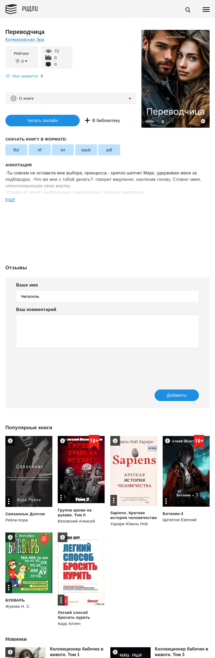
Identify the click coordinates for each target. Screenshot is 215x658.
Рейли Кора (16, 520)
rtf (40, 150)
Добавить (174, 395)
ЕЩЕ (10, 200)
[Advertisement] (107, 225)
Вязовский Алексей (76, 521)
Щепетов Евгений (180, 520)
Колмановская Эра (25, 39)
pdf (109, 150)
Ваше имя (27, 285)
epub (86, 150)
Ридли (31, 8)
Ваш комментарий (36, 309)
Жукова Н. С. (18, 606)
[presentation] (57, 365)
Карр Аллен (69, 623)
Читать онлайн (38, 120)
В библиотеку (99, 120)
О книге (26, 98)
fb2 (16, 150)
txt (62, 150)
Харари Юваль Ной (129, 524)
